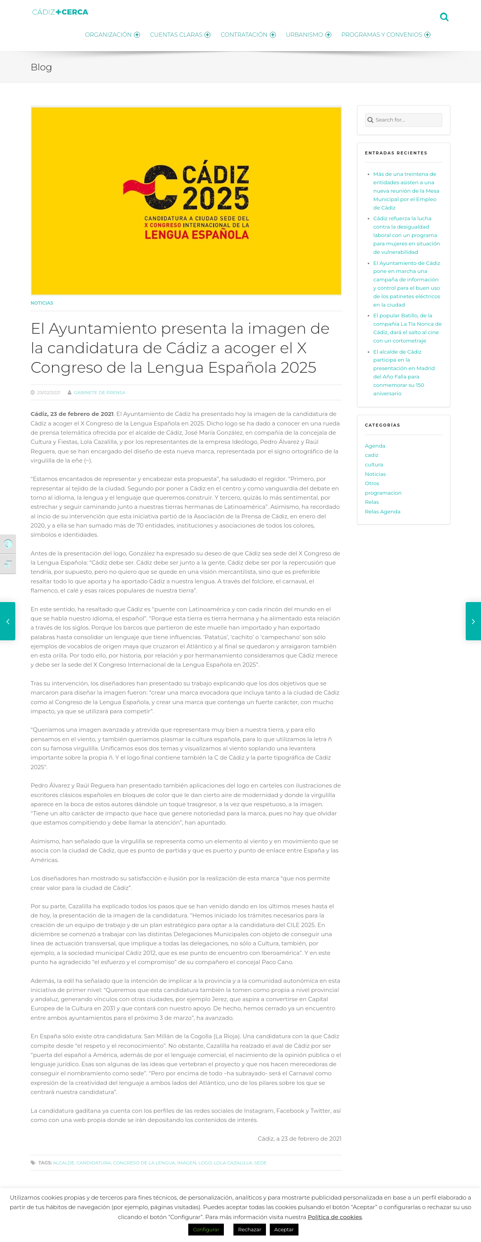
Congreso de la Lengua (144, 1161)
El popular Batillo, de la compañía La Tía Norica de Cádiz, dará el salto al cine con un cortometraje (407, 326)
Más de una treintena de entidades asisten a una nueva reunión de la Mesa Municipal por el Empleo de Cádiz (406, 189)
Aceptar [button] (284, 1229)
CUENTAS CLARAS (175, 33)
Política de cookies (335, 1217)
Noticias (42, 301)
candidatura (94, 1161)
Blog (41, 65)
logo (205, 1161)
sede (260, 1161)
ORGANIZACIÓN (105, 33)
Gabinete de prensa (100, 390)
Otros (372, 481)
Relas (372, 500)
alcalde (63, 1161)
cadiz (371, 453)
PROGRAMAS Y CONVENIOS (386, 33)
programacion (383, 491)
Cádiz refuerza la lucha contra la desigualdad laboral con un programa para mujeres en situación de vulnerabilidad (406, 233)
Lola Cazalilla (233, 1161)
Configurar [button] (206, 1229)
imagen (186, 1161)
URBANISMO (307, 33)
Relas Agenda (383, 510)
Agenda (375, 444)
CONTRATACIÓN (244, 33)
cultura (374, 462)
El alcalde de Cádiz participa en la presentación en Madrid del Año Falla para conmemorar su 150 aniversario (404, 371)
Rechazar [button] (249, 1229)
